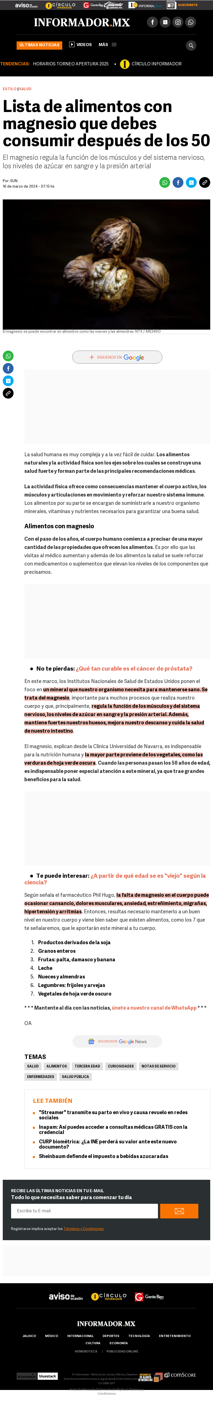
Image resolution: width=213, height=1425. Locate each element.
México (51, 1336)
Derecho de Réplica (113, 1389)
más (107, 45)
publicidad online (122, 1351)
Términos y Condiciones (84, 1229)
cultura (92, 1343)
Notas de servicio (159, 1066)
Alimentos (56, 1066)
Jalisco (29, 1336)
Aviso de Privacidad (83, 1389)
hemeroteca (86, 1351)
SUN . (14, 181)
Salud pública (75, 1077)
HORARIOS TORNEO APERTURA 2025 (70, 64)
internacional (80, 1336)
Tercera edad (87, 1066)
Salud (33, 1066)
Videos (80, 44)
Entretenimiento (175, 1336)
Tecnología (139, 1336)
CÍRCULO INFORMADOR (156, 64)
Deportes (111, 1336)
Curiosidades (121, 1066)
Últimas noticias (39, 45)
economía (119, 1343)
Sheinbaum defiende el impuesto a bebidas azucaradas (103, 1156)
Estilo (10, 89)
